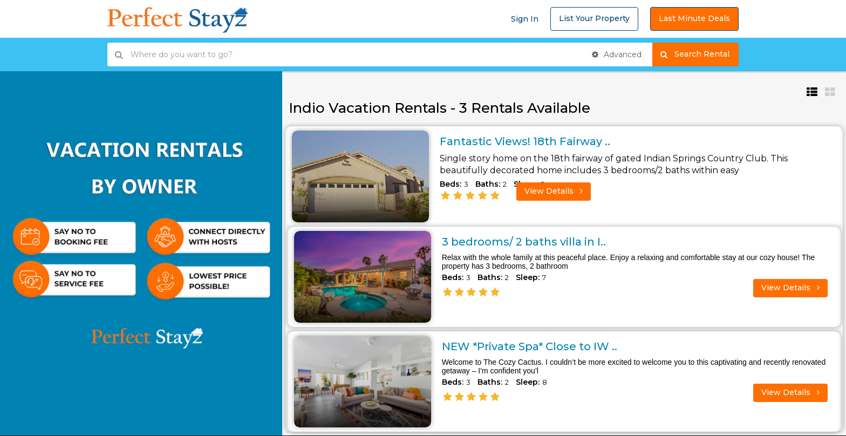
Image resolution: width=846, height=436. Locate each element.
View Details (553, 191)
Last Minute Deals (694, 18)
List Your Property (594, 18)
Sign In (524, 19)
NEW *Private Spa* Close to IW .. (529, 346)
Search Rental (699, 54)
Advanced (617, 54)
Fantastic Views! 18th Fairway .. (525, 141)
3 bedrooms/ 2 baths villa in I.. (524, 241)
